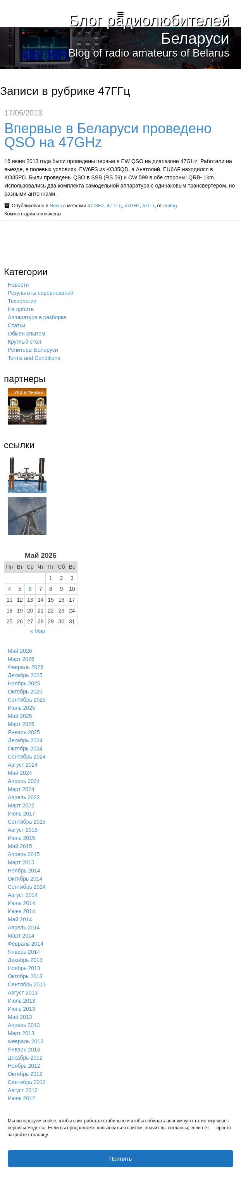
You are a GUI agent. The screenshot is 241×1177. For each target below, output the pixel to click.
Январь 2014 (24, 952)
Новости (18, 285)
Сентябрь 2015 (27, 822)
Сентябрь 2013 (27, 984)
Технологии (22, 301)
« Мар (37, 631)
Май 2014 (20, 919)
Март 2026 (21, 659)
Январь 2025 (24, 732)
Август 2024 (23, 765)
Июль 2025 (21, 708)
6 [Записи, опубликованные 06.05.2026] (30, 589)
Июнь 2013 (21, 1009)
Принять (120, 1158)
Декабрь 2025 (25, 675)
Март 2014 (21, 936)
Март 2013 (21, 1033)
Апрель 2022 (24, 797)
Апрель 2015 (24, 854)
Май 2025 (20, 716)
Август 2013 (23, 992)
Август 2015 (23, 830)
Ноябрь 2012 (24, 1066)
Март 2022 (21, 805)
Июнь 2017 (21, 813)
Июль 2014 (21, 903)
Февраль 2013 (25, 1041)
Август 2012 (23, 1090)
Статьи (16, 325)
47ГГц (149, 205)
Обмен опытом (26, 333)
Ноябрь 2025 (24, 683)
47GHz (131, 205)
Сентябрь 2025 (27, 700)
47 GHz (96, 205)
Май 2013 (20, 1017)
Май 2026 (20, 651)
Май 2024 (20, 773)
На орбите (21, 309)
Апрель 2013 (24, 1025)
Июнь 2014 (21, 911)
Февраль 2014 (25, 944)
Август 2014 (23, 895)
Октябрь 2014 (25, 879)
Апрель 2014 (24, 927)
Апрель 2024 (24, 781)
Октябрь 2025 (25, 691)
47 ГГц (114, 205)
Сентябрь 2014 (27, 887)
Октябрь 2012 (25, 1074)
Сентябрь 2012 (27, 1082)
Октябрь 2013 (25, 976)
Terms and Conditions (34, 358)
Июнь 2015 (21, 838)
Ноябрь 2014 (24, 870)
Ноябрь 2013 (24, 968)
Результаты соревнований (41, 293)
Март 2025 (21, 724)
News (56, 205)
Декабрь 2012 (25, 1058)
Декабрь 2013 (25, 960)
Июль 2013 (21, 1001)
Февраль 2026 (25, 667)
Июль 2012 (21, 1098)
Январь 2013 (24, 1049)
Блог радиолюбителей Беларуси (145, 29)
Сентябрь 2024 (27, 757)
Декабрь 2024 (25, 740)
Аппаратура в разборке (37, 317)
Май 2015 (20, 846)
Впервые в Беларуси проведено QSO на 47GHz (108, 135)
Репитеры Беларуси (33, 350)
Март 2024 (21, 789)
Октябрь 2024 (25, 748)
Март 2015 (21, 862)
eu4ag (170, 205)
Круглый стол (24, 342)
